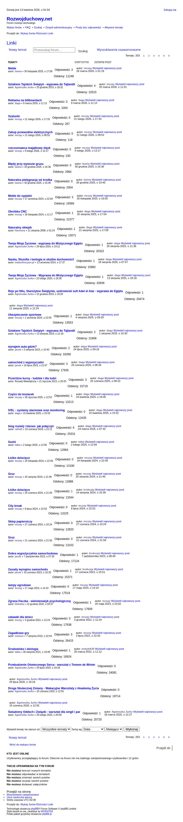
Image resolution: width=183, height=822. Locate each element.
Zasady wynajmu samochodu (28, 569)
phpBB (34, 808)
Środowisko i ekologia (23, 649)
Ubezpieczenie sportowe (24, 314)
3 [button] (154, 55)
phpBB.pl (47, 814)
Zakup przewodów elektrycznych (30, 132)
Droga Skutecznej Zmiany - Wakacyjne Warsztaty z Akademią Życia (53, 688)
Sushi (12, 442)
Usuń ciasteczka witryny (19, 797)
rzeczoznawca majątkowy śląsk (29, 148)
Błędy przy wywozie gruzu (26, 164)
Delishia (19, 604)
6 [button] (169, 55)
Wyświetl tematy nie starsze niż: (39, 729)
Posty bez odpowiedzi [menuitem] (88, 27)
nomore (19, 636)
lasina (18, 71)
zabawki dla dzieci (20, 617)
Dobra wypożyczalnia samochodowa (33, 553)
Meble (12, 68)
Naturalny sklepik (20, 227)
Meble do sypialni (20, 196)
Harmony (20, 230)
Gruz (11, 474)
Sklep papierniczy (20, 521)
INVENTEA (47, 811)
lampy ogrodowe (19, 585)
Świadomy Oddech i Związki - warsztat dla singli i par (44, 712)
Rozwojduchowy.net (29, 18)
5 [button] (164, 55)
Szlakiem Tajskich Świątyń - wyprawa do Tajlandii (41, 84)
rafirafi (18, 429)
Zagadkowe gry (18, 633)
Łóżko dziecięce (19, 458)
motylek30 (87, 648)
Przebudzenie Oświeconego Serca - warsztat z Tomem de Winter (51, 664)
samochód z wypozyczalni (26, 362)
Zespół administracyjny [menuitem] (58, 27)
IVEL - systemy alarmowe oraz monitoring (36, 410)
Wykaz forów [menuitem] (14, 27)
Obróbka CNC (17, 211)
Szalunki (14, 116)
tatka (17, 445)
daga (17, 103)
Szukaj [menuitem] (38, 27)
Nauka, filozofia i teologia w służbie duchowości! (41, 259)
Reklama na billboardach (25, 100)
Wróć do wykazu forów (23, 744)
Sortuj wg (88, 729)
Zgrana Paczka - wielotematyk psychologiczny (39, 601)
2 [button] (149, 55)
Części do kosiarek (21, 394)
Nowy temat (17, 49)
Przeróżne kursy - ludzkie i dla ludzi (32, 378)
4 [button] (159, 55)
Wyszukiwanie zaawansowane (119, 49)
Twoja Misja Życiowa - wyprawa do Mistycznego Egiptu (45, 243)
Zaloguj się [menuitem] (170, 9)
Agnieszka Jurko (24, 87)
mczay (88, 68)
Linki (11, 43)
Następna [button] (174, 55)
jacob (18, 349)
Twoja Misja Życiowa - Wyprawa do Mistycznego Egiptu (45, 275)
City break (15, 505)
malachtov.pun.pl (24, 262)
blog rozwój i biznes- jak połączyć (31, 426)
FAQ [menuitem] (27, 27)
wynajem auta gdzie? (22, 346)
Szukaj (83, 50)
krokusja (89, 489)
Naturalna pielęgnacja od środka (30, 180)
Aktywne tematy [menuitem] (113, 27)
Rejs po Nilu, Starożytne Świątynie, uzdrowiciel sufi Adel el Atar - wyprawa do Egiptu (65, 291)
